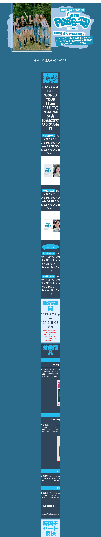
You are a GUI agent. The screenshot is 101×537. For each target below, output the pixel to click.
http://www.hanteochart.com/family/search (63, 464)
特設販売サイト (50, 498)
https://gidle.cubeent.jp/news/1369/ (50, 411)
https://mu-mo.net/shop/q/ (50, 521)
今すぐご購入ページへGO (50, 60)
